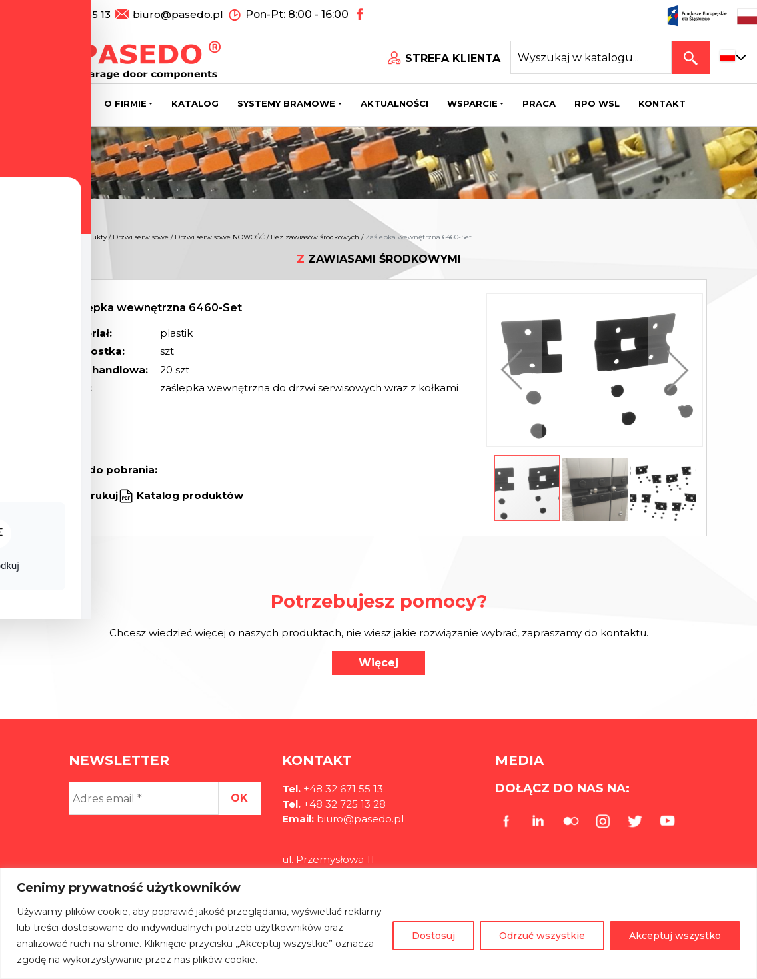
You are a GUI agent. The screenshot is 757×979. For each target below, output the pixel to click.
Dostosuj (433, 936)
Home (60, 237)
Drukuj (100, 495)
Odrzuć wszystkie (542, 936)
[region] (378, 923)
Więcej (378, 662)
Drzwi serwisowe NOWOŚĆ (220, 237)
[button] (515, 370)
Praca (539, 103)
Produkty (92, 237)
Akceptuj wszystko (675, 936)
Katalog (195, 103)
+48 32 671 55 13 (71, 13)
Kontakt (662, 103)
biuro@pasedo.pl (178, 13)
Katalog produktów (188, 495)
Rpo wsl (597, 103)
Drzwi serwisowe (141, 237)
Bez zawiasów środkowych (315, 237)
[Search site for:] (591, 57)
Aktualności (394, 103)
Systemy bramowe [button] (286, 103)
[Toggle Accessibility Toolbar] (30, 459)
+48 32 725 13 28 (343, 804)
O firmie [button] (125, 103)
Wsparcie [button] (472, 103)
